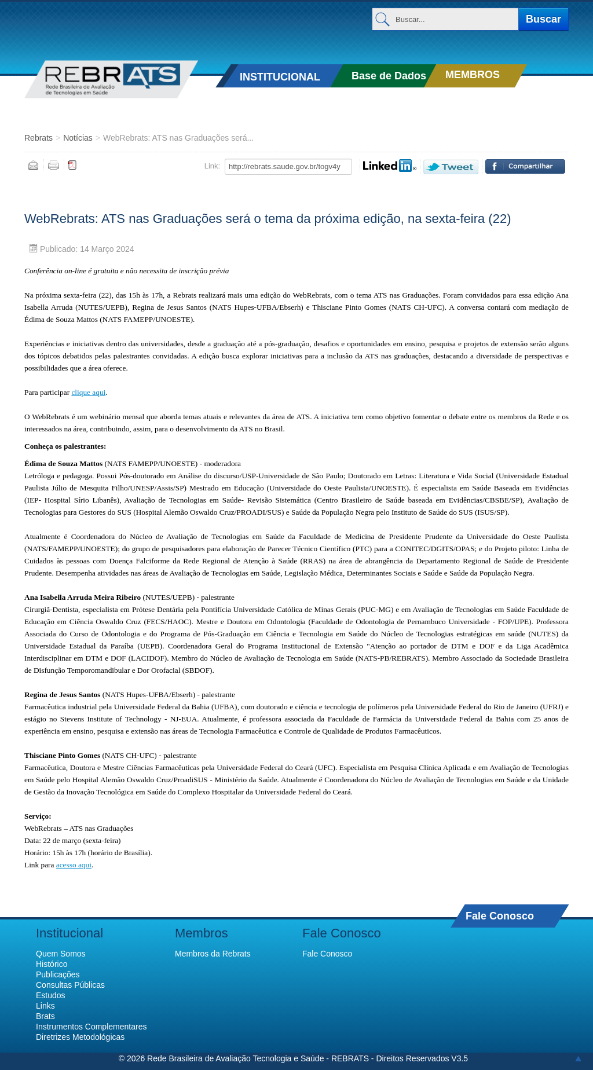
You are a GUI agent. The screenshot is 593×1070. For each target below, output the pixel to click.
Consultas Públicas (70, 985)
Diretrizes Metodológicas (80, 1037)
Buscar (543, 19)
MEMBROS (472, 74)
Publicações (58, 974)
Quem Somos (61, 953)
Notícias (78, 137)
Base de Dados (389, 76)
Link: (212, 166)
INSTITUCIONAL (280, 77)
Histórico (51, 964)
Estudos (50, 995)
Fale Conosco (500, 915)
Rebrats (38, 137)
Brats (45, 1016)
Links (45, 1005)
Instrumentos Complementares (91, 1026)
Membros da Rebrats (213, 953)
